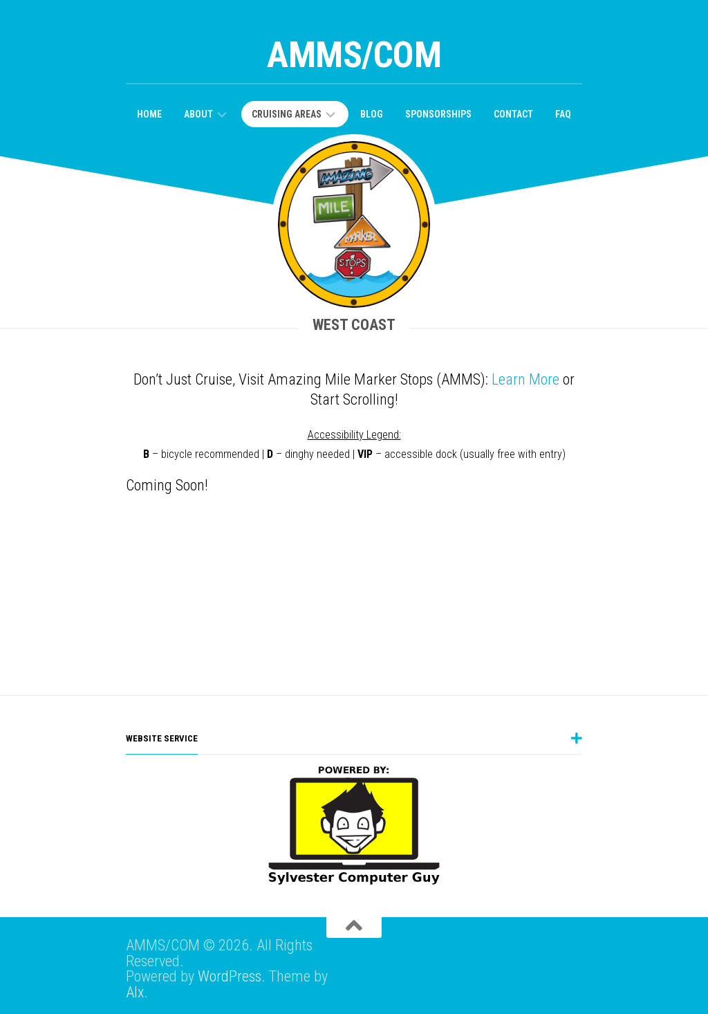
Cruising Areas (287, 114)
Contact (513, 114)
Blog (371, 114)
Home (149, 114)
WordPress (229, 976)
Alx (135, 992)
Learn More (525, 379)
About (198, 114)
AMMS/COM (354, 55)
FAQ (563, 114)
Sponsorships (438, 114)
